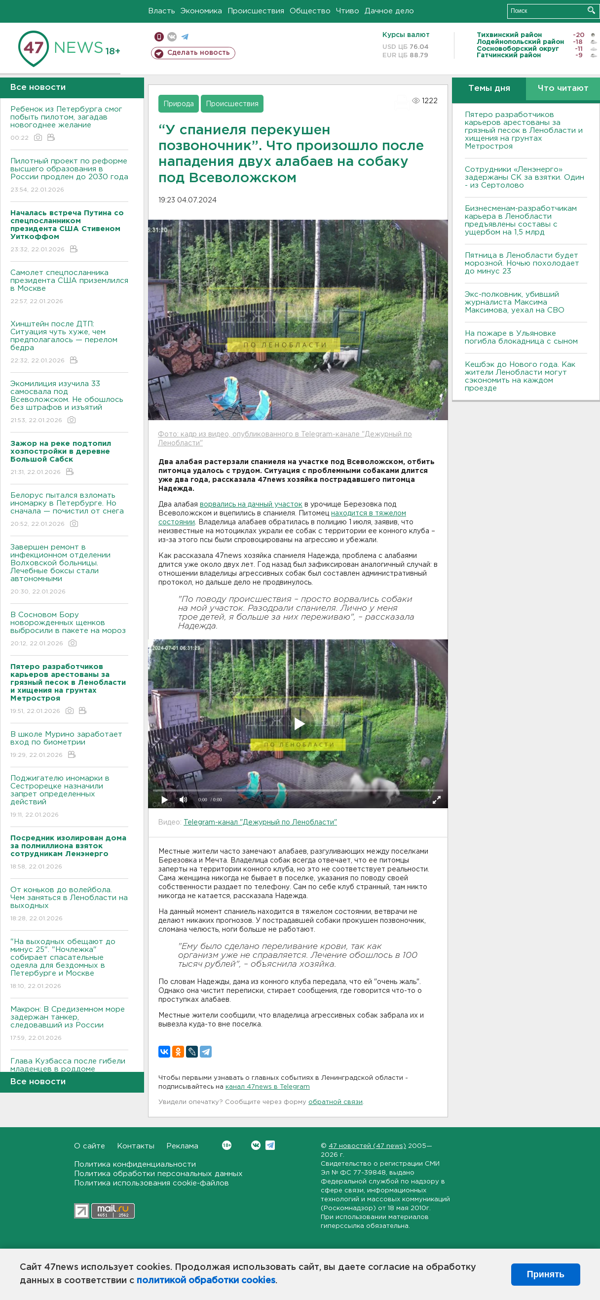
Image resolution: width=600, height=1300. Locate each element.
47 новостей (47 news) (367, 1146)
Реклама (182, 1146)
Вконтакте (226, 1145)
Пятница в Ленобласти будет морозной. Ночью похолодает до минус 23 (522, 263)
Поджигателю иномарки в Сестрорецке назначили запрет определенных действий (69, 797)
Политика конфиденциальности (135, 1164)
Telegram (270, 1145)
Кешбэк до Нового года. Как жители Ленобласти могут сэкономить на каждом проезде (520, 376)
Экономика (201, 11)
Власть (161, 11)
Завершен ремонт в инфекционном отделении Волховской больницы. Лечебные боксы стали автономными (69, 570)
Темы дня (489, 88)
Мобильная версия (159, 36)
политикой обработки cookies (206, 1281)
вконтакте (172, 36)
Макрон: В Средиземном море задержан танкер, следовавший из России (69, 1024)
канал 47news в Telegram (267, 1087)
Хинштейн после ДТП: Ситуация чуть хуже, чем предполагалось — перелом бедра (69, 343)
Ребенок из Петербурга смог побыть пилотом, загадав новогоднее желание (69, 124)
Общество (310, 11)
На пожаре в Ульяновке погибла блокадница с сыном (521, 337)
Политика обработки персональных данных (158, 1174)
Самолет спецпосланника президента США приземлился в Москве (69, 288)
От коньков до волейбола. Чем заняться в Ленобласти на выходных (69, 905)
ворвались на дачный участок (251, 505)
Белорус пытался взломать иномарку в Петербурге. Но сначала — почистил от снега (69, 510)
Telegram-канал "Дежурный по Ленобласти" (260, 823)
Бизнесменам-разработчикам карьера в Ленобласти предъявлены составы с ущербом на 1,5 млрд (521, 220)
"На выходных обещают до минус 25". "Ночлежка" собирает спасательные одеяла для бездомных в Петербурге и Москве (69, 964)
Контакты (135, 1146)
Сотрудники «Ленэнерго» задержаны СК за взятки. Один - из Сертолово (524, 177)
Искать (591, 10)
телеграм (184, 36)
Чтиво (347, 11)
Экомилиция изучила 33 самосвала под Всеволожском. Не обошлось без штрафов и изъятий (69, 403)
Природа (178, 104)
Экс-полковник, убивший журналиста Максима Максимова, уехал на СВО (514, 302)
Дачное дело (389, 11)
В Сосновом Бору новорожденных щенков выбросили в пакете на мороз (69, 630)
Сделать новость (198, 53)
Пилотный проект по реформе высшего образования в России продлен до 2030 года (69, 176)
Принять (545, 1274)
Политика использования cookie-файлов (151, 1183)
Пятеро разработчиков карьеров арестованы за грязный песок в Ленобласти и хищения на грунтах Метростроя (524, 131)
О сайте (89, 1146)
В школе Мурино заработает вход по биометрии (69, 745)
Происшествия (255, 11)
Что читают (563, 88)
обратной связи (335, 1102)
